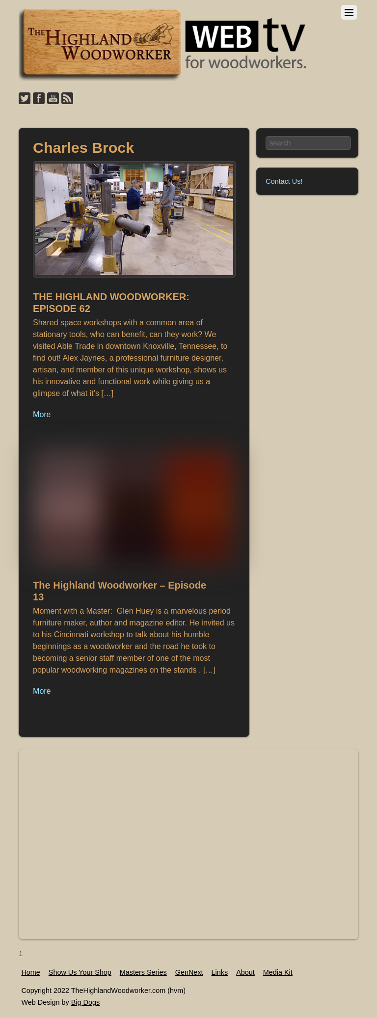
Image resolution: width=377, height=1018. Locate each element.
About (245, 972)
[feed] (67, 99)
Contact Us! (284, 181)
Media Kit (278, 972)
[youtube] (53, 99)
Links (220, 972)
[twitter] (24, 99)
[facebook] (39, 99)
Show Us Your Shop (80, 972)
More (42, 414)
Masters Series (143, 972)
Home (30, 972)
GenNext (189, 972)
